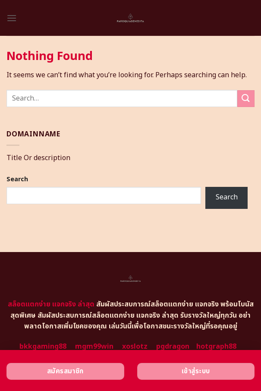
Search (17, 179)
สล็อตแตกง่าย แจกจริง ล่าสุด (51, 304)
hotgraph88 (216, 346)
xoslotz (135, 346)
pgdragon (172, 346)
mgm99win (94, 346)
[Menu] (11, 17)
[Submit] (246, 98)
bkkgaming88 (42, 346)
